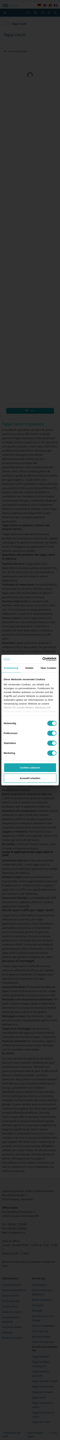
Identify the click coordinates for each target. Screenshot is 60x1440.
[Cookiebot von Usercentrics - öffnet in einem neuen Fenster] (42, 659)
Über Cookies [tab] (48, 668)
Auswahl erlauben (30, 778)
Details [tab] (29, 668)
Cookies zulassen (30, 767)
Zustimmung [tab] (11, 668)
